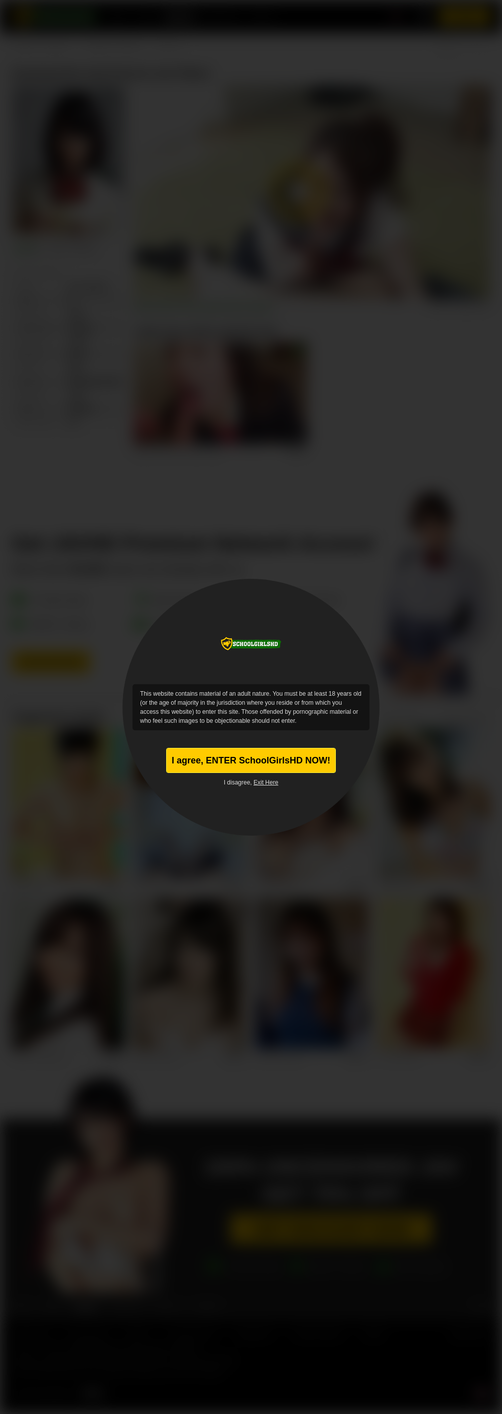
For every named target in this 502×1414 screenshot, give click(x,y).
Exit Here (266, 782)
